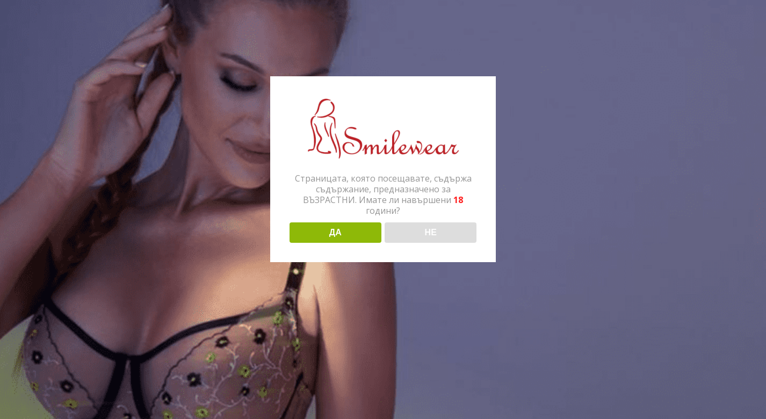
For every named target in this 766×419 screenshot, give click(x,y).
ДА (335, 232)
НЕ (431, 232)
